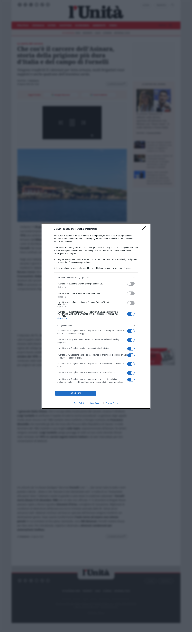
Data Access (95, 403)
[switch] (131, 284)
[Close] (144, 229)
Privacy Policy (112, 403)
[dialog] (96, 316)
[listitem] (96, 277)
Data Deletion (80, 403)
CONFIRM (75, 393)
